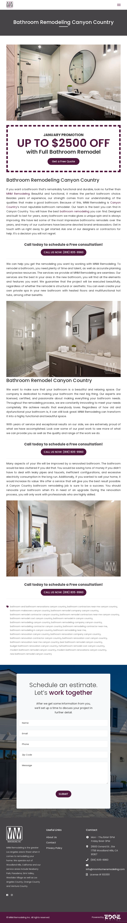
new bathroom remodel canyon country (31, 653)
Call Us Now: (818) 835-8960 (63, 252)
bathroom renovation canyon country (29, 634)
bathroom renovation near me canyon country (34, 642)
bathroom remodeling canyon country (30, 622)
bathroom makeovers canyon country (30, 610)
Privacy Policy (54, 848)
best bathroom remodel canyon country (81, 642)
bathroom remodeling (74, 211)
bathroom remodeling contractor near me (85, 626)
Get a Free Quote (63, 161)
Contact (51, 842)
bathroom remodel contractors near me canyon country (89, 614)
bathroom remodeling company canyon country (76, 622)
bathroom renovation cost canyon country (84, 638)
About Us (51, 837)
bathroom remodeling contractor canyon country (36, 626)
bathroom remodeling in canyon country (31, 630)
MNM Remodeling (18, 194)
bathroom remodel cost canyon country (31, 618)
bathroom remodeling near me (69, 630)
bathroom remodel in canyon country (72, 618)
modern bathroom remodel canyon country (33, 649)
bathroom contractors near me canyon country (92, 606)
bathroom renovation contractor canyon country (35, 638)
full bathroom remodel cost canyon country (81, 645)
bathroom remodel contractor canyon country (34, 614)
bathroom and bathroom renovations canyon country (38, 606)
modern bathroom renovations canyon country (81, 649)
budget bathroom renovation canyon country (34, 645)
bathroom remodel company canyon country (74, 610)
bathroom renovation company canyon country (76, 634)
